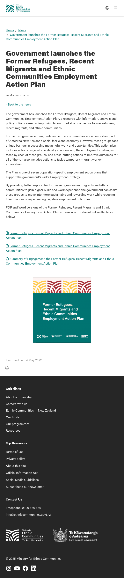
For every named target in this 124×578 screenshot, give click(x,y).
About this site (16, 465)
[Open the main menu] (115, 7)
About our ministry (19, 397)
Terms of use (14, 451)
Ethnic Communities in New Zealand (31, 410)
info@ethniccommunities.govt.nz (28, 514)
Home (10, 30)
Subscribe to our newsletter (25, 486)
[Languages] (107, 7)
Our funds (13, 417)
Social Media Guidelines (22, 479)
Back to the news (18, 104)
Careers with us (16, 403)
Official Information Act (22, 472)
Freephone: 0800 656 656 (23, 507)
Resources (13, 430)
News (22, 30)
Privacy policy (15, 458)
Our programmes (18, 423)
